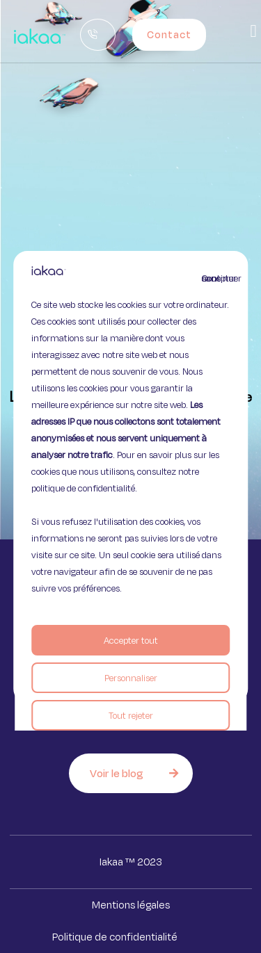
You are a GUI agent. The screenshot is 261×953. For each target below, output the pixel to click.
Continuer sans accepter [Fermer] (210, 278)
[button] (253, 31)
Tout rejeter (131, 715)
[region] (130, 477)
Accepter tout (131, 640)
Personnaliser (130, 677)
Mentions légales (131, 904)
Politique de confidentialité (114, 936)
